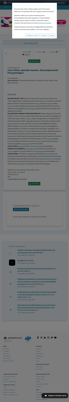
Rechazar (44, 35)
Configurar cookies (32, 35)
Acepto (52, 35)
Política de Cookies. (45, 23)
